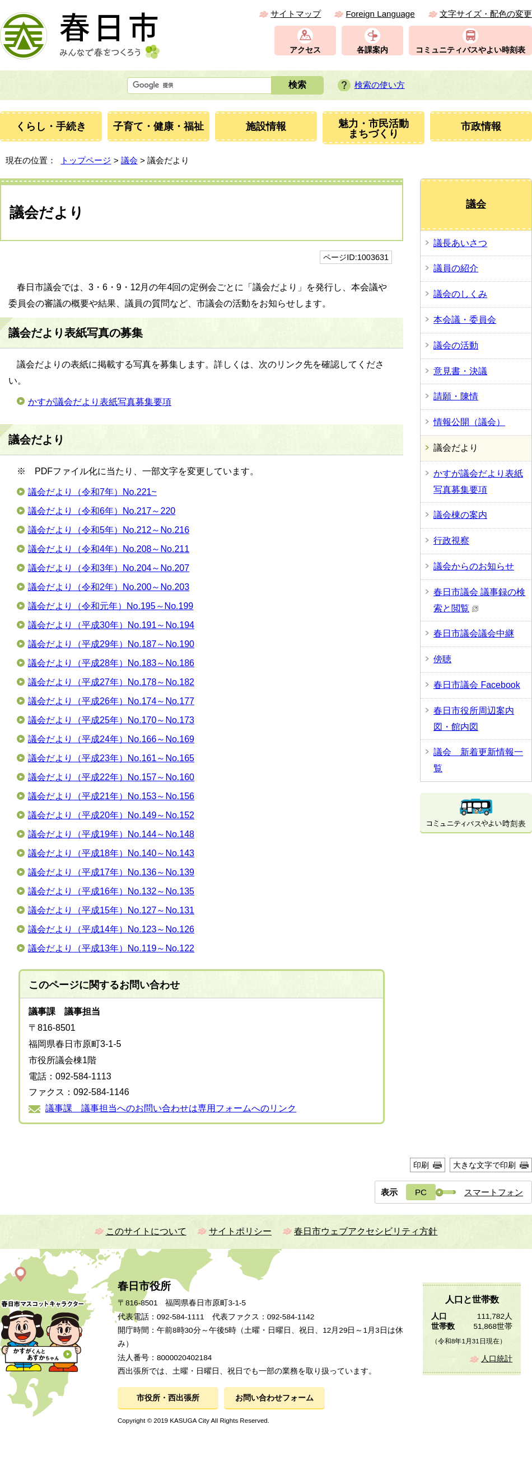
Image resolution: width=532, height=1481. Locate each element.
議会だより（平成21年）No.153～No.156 (111, 796)
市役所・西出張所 (168, 1398)
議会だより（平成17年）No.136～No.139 (111, 872)
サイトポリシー (240, 1231)
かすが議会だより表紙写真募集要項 (99, 402)
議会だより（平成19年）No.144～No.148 (111, 834)
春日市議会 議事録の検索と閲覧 (479, 600)
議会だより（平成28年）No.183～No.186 (111, 663)
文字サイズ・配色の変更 (486, 13)
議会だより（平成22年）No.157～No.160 (111, 777)
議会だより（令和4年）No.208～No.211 (108, 549)
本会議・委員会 (464, 319)
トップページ (85, 160)
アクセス (305, 50)
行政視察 (451, 540)
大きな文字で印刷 (484, 1165)
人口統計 (496, 1359)
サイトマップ (295, 13)
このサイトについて (146, 1231)
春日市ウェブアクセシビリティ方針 (365, 1231)
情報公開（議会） (469, 422)
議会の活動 (455, 345)
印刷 (421, 1165)
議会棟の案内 (460, 515)
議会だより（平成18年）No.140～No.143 (111, 853)
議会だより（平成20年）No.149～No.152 (111, 815)
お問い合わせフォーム (274, 1398)
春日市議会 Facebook (476, 685)
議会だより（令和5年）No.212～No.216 (108, 530)
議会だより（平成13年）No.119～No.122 (111, 948)
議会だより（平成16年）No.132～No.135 (111, 891)
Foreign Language (380, 13)
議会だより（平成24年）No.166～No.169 (111, 739)
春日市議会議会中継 (473, 633)
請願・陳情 (455, 396)
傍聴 (442, 659)
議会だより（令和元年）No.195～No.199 (110, 606)
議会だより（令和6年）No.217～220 (101, 511)
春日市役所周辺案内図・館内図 (473, 719)
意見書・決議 (460, 371)
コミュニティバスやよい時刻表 (470, 50)
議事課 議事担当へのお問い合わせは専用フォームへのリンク (170, 1108)
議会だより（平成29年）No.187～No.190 (111, 644)
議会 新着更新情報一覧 (478, 760)
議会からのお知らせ (473, 566)
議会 (129, 160)
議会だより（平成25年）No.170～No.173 (111, 720)
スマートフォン (493, 1192)
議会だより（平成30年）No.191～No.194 (111, 625)
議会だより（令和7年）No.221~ (92, 492)
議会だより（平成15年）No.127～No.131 (111, 910)
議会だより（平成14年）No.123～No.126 (111, 929)
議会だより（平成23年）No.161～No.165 (111, 758)
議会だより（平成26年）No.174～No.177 (111, 701)
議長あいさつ (460, 243)
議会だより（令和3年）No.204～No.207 (108, 568)
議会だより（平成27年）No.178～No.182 (111, 682)
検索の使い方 (379, 84)
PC (421, 1192)
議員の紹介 (455, 268)
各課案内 (372, 50)
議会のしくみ (460, 294)
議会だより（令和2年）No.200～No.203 (108, 587)
